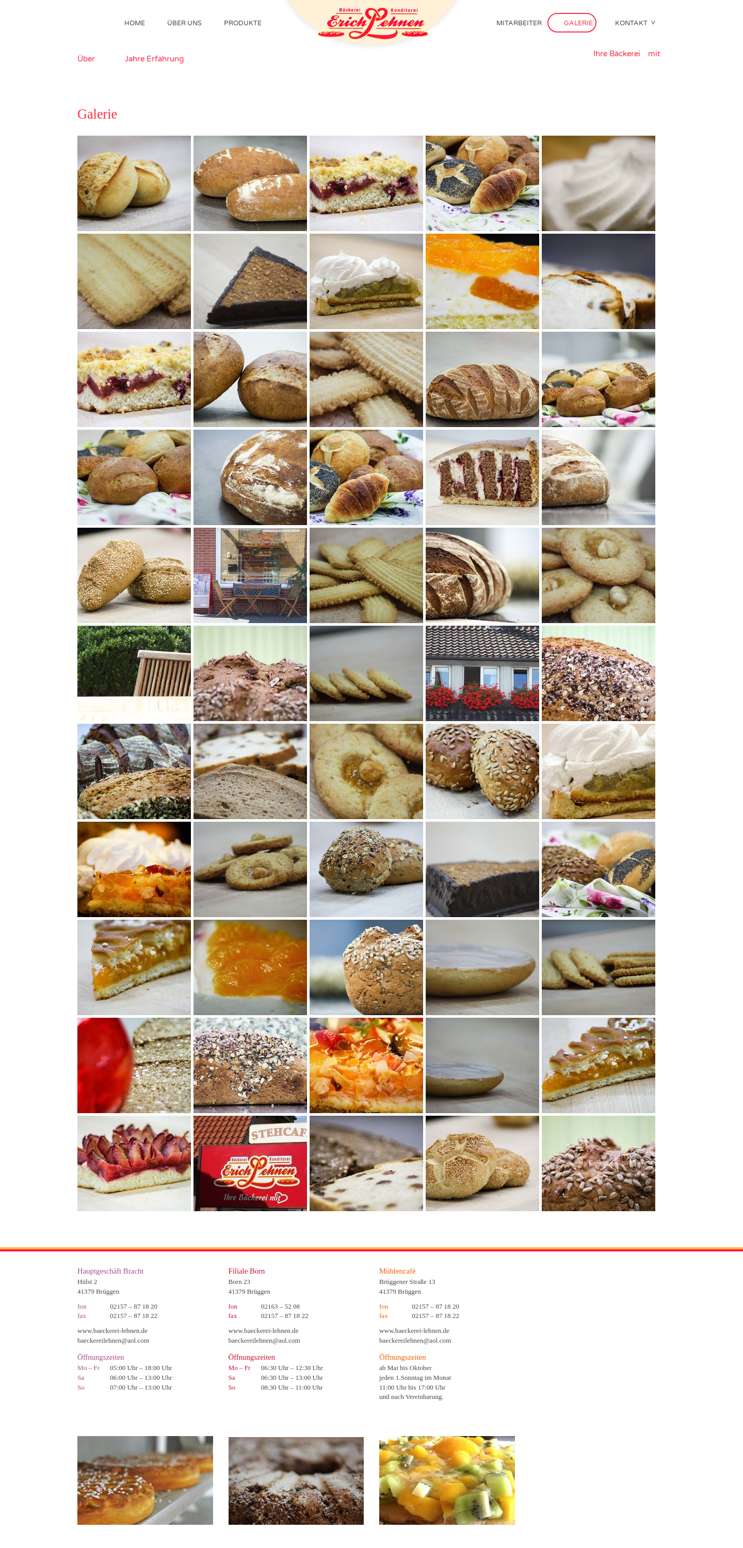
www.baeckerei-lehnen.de (112, 1330)
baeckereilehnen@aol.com (113, 1340)
